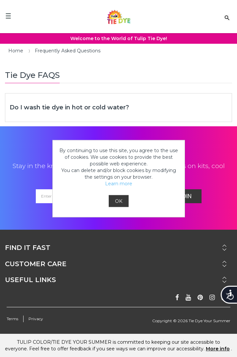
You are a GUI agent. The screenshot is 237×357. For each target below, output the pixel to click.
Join (185, 196)
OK (118, 201)
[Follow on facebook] (177, 297)
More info (218, 349)
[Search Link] (227, 17)
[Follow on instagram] (212, 297)
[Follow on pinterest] (200, 297)
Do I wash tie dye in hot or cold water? (69, 107)
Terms (12, 318)
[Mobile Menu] (8, 16)
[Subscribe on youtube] (188, 297)
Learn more (118, 183)
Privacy (36, 318)
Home (15, 51)
